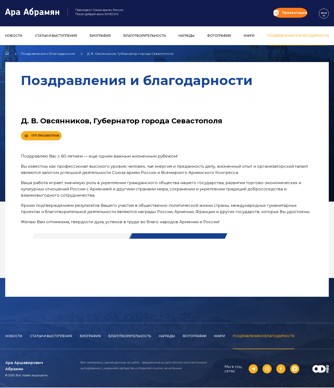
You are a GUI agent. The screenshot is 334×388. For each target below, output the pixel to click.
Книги (249, 36)
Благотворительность (144, 36)
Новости (13, 36)
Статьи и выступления (56, 36)
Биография (100, 36)
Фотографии (219, 36)
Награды (186, 36)
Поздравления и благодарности (298, 36)
